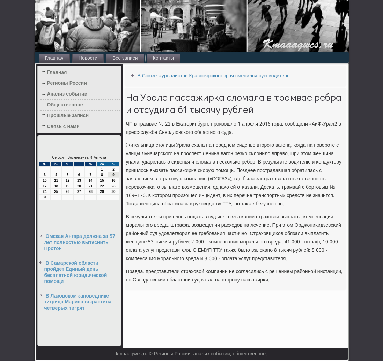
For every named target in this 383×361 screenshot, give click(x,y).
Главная (54, 58)
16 (113, 180)
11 (56, 180)
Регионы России (67, 83)
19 (67, 186)
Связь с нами (63, 126)
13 (79, 180)
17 (44, 186)
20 (79, 186)
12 (67, 180)
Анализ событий (67, 94)
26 (67, 192)
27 (79, 192)
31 (44, 197)
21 (91, 186)
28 (91, 192)
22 (102, 186)
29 (102, 192)
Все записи (125, 58)
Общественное (65, 105)
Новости (88, 58)
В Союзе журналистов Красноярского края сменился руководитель (214, 76)
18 (56, 186)
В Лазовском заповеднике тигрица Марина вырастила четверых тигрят (78, 302)
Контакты (163, 58)
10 (44, 180)
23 (113, 186)
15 (102, 180)
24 (44, 192)
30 (113, 192)
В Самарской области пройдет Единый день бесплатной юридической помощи (75, 272)
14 (91, 180)
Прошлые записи (68, 116)
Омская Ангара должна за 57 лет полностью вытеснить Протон (79, 242)
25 (56, 192)
